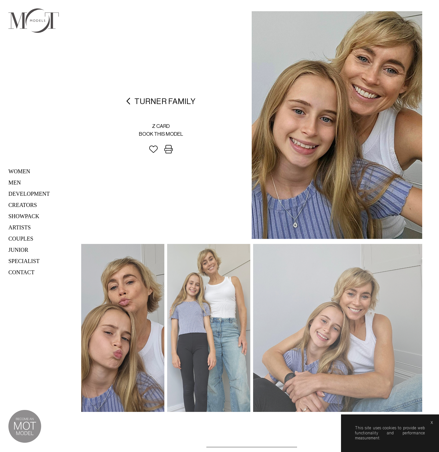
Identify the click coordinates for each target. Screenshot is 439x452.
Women (19, 171)
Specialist (23, 261)
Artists (19, 227)
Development (29, 194)
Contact (21, 272)
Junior (18, 250)
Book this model (161, 134)
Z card (161, 126)
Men (14, 182)
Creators (22, 205)
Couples (20, 239)
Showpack (23, 216)
